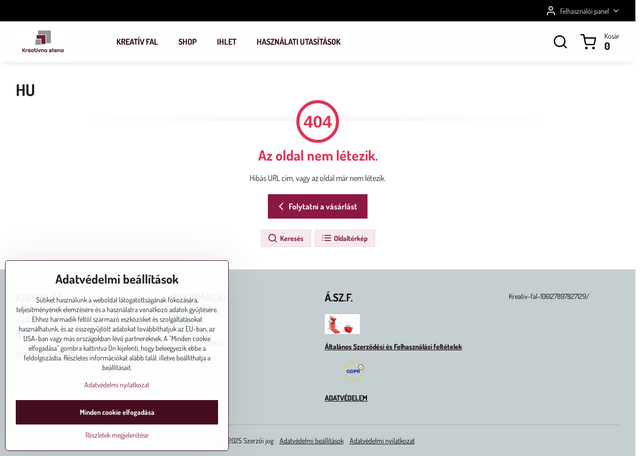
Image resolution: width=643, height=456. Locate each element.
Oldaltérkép (344, 238)
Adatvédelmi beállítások (312, 440)
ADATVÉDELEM (346, 397)
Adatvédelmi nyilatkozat (382, 440)
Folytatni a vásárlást (316, 206)
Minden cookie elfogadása (117, 418)
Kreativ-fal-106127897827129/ (549, 296)
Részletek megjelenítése (116, 441)
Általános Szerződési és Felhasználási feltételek (393, 346)
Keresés (285, 238)
